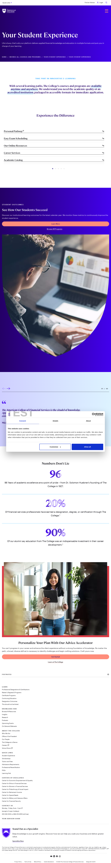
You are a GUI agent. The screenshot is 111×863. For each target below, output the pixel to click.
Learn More (55, 224)
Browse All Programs (54, 229)
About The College (11, 730)
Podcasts (5, 720)
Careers (4, 745)
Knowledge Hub (9, 709)
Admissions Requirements (10, 764)
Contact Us (7, 805)
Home (4, 57)
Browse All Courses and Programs (25, 57)
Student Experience (8, 755)
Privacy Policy (18, 861)
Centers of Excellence (13, 778)
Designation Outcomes (9, 701)
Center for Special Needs (10, 795)
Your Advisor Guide (11, 818)
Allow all (87, 447)
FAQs (3, 770)
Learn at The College (55, 662)
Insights (4, 714)
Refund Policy (37, 861)
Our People (5, 739)
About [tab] (88, 421)
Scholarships (6, 758)
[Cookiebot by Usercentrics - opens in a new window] (93, 414)
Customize (55, 447)
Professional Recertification (11, 767)
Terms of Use (27, 861)
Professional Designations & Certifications (15, 689)
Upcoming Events (8, 723)
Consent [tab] (22, 421)
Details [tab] (55, 421)
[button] (52, 168)
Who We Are (6, 733)
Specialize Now (18, 841)
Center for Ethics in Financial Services (14, 783)
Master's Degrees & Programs (11, 692)
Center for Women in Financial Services (15, 786)
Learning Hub (6, 773)
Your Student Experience (55, 57)
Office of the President (9, 736)
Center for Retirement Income (12, 792)
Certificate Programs (9, 695)
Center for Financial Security (11, 801)
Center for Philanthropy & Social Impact (15, 789)
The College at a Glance (9, 742)
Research (5, 717)
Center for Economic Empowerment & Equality (17, 780)
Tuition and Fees (7, 761)
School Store (6, 748)
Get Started (55, 657)
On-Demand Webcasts (9, 726)
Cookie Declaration (49, 861)
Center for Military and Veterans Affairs (14, 798)
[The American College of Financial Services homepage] (9, 11)
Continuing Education (9, 698)
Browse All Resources (9, 711)
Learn (5, 687)
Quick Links (6, 2)
